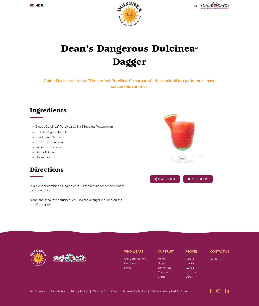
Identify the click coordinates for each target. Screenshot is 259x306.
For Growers (37, 291)
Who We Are (133, 251)
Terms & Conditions (105, 291)
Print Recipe (198, 179)
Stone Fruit (164, 267)
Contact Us (219, 251)
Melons (162, 258)
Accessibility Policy (134, 291)
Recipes (191, 251)
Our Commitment (135, 258)
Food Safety (58, 291)
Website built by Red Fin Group (169, 291)
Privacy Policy (79, 291)
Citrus (161, 276)
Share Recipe (165, 179)
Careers (215, 258)
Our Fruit (166, 251)
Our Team (130, 263)
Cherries (163, 272)
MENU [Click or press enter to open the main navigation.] (37, 5)
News (127, 267)
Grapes (162, 263)
